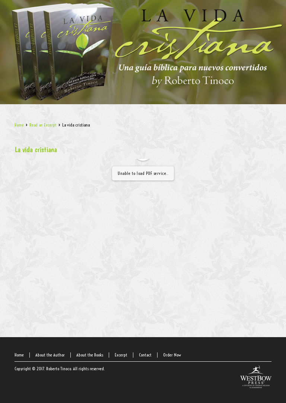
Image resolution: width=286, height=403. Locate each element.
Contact (145, 355)
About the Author (50, 355)
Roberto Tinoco (58, 368)
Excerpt (121, 355)
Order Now (172, 355)
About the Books (89, 355)
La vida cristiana (36, 149)
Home (19, 125)
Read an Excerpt (43, 125)
